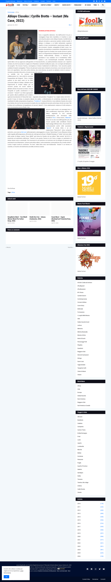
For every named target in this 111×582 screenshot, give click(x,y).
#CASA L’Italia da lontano (84, 282)
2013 (90, 513)
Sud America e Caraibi (83, 405)
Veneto (79, 492)
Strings (79, 358)
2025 (90, 553)
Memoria (80, 328)
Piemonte (80, 459)
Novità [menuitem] (57, 5)
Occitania (80, 456)
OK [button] (6, 576)
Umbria (79, 486)
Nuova (8, 247)
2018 (90, 530)
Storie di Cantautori (83, 355)
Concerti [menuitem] (34, 5)
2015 (90, 520)
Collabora (36, 1)
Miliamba (68, 117)
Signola (48, 128)
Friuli (78, 436)
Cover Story (80, 305)
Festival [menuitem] (25, 5)
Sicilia (79, 476)
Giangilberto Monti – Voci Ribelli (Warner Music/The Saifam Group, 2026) (17, 219)
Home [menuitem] (18, 5)
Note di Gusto (81, 338)
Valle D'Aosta (81, 489)
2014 (90, 517)
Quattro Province (82, 466)
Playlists (79, 345)
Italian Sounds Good (83, 322)
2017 (90, 527)
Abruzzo (79, 416)
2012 (90, 510)
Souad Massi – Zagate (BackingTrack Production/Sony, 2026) (61, 219)
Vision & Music (81, 371)
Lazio (79, 440)
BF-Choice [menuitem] (88, 5)
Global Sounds (81, 395)
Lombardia (80, 446)
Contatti (43, 1)
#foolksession (81, 289)
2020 (90, 536)
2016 (90, 523)
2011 (90, 507)
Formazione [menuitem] (77, 5)
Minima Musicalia (82, 332)
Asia (78, 389)
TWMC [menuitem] (95, 5)
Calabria (79, 423)
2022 (90, 543)
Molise (79, 453)
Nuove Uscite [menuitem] (66, 5)
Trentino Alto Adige (82, 482)
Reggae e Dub (81, 351)
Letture (79, 325)
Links (54, 1)
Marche (79, 449)
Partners (49, 1)
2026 (90, 556)
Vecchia (70, 247)
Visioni (79, 374)
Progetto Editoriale (10, 1)
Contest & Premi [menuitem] (46, 5)
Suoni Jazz (80, 361)
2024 (90, 550)
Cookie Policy (86, 579)
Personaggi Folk (82, 342)
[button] (98, 5)
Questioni (80, 348)
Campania (80, 426)
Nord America (81, 399)
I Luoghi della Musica (83, 315)
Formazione (80, 312)
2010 (90, 504)
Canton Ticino (81, 430)
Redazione (19, 1)
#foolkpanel (80, 286)
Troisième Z (37, 101)
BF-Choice (80, 292)
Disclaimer (95, 579)
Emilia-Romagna (82, 433)
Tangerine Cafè (81, 368)
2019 (90, 533)
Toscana (79, 479)
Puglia (79, 463)
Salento (79, 469)
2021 (90, 540)
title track (23, 132)
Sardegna (80, 472)
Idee (78, 318)
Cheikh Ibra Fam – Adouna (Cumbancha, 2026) (38, 218)
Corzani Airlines (81, 302)
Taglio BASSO (81, 365)
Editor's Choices (28, 1)
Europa (79, 392)
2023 (90, 546)
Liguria (79, 443)
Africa (17, 12)
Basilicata (80, 420)
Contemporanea (82, 299)
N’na (54, 117)
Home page (11, 12)
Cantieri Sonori (81, 295)
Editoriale (80, 309)
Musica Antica (81, 335)
